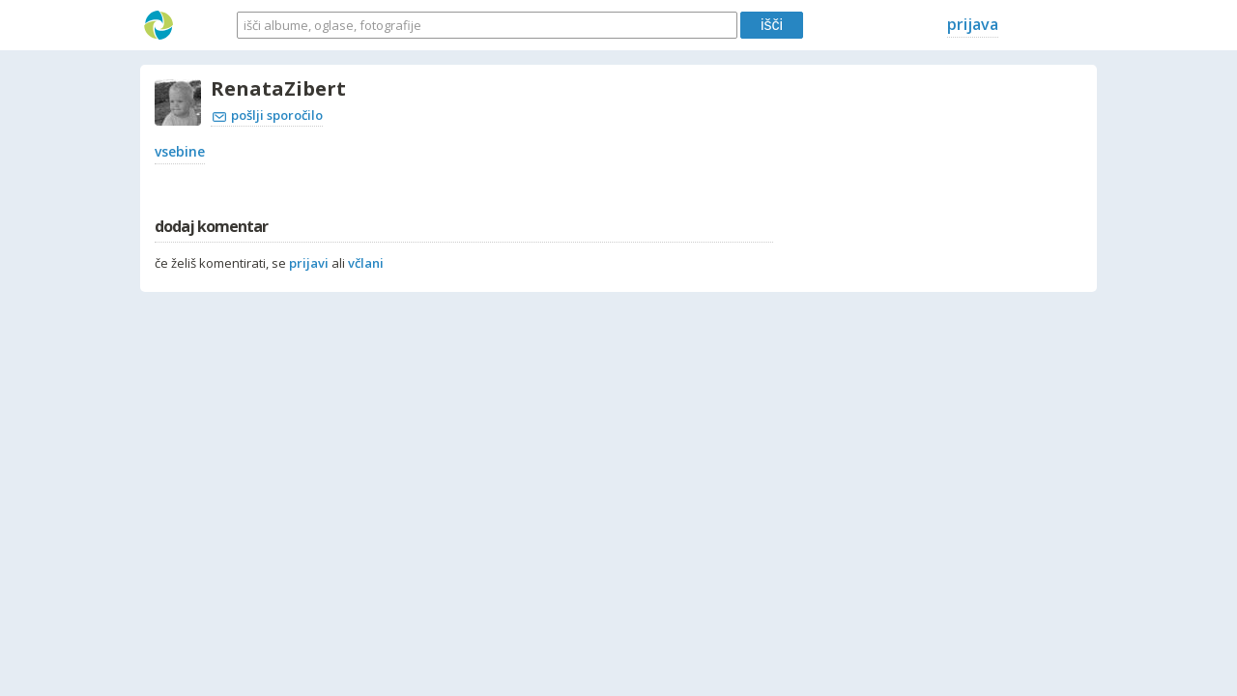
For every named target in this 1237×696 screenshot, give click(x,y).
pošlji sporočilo (268, 115)
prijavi (309, 263)
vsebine (180, 151)
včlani (366, 263)
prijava (972, 24)
